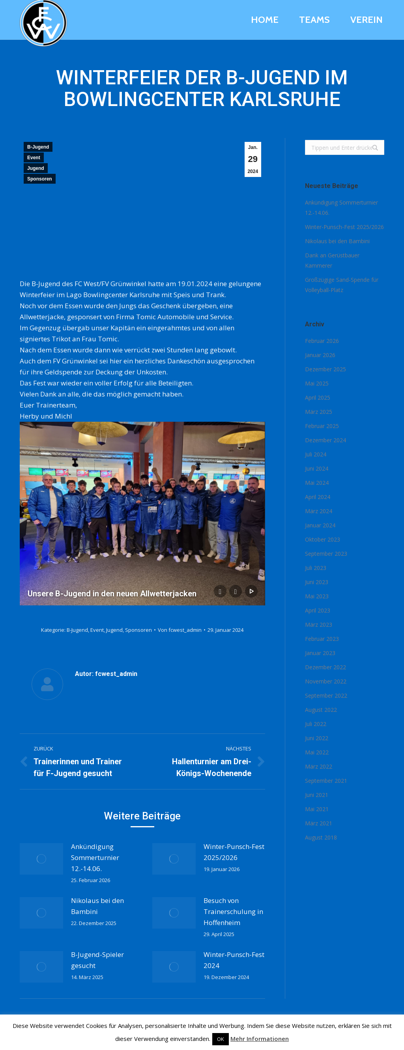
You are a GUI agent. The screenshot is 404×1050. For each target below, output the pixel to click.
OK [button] (220, 1039)
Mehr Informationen (259, 1039)
